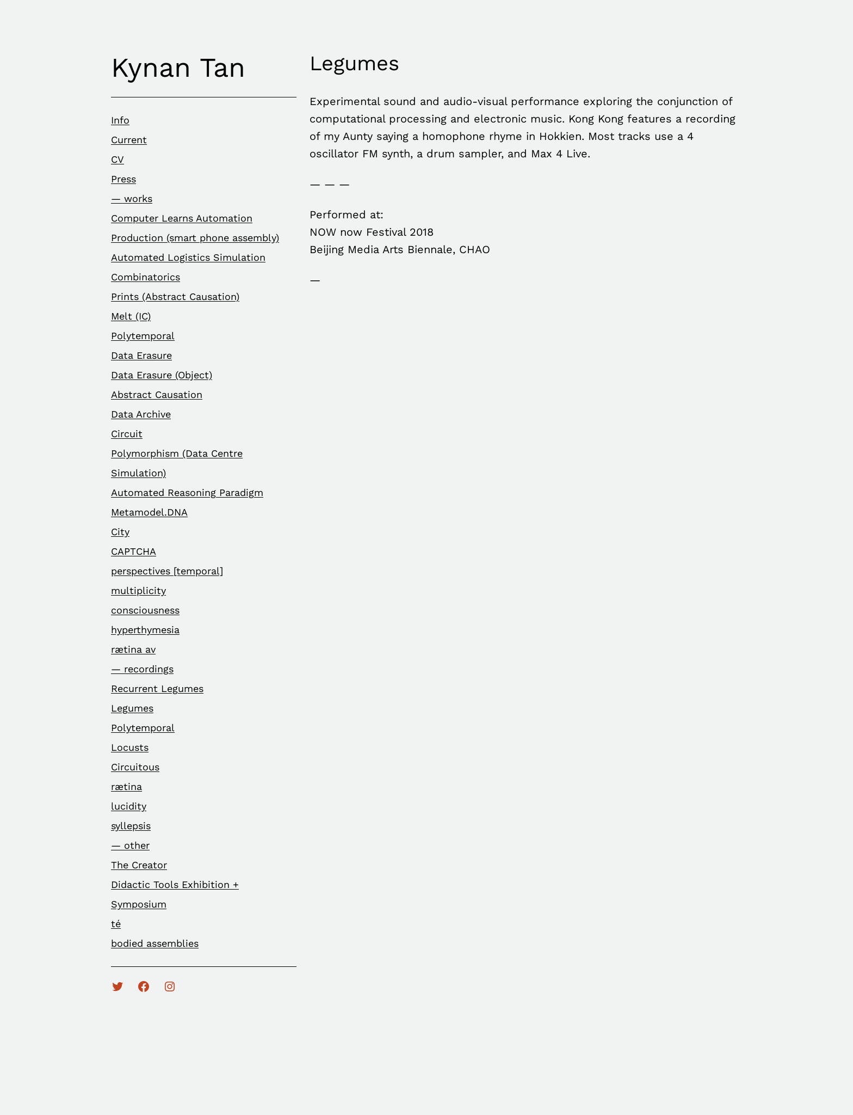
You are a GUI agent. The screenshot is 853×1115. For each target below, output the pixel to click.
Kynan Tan (178, 67)
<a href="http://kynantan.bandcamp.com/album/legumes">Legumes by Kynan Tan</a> (405, 480)
